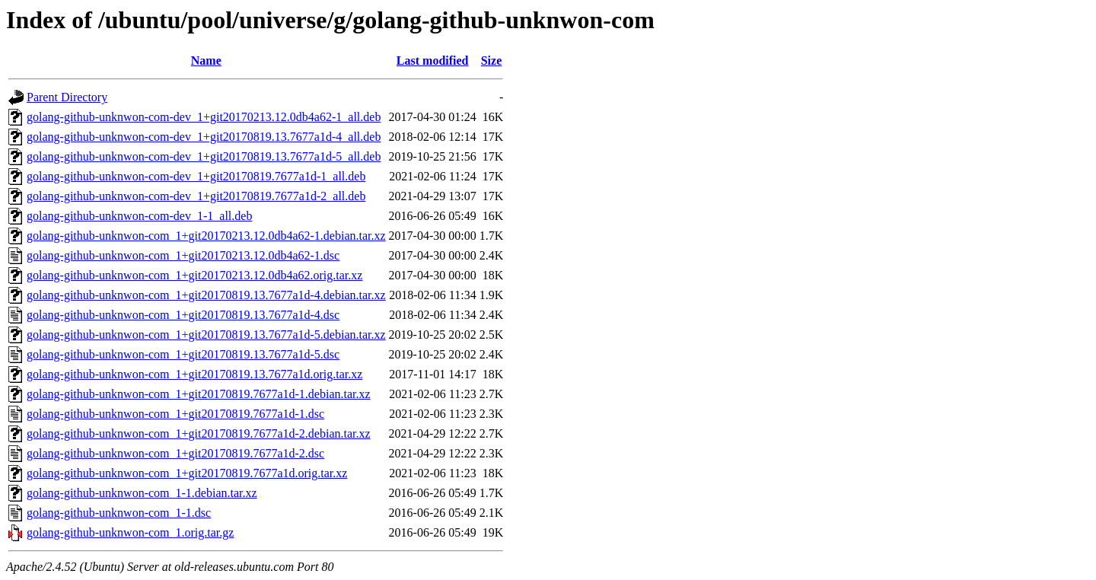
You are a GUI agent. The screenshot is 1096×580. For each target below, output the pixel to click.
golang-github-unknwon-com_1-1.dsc (119, 512)
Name (206, 60)
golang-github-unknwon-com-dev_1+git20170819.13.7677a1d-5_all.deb (204, 156)
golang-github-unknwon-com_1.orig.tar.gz (130, 532)
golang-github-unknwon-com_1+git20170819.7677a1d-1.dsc (175, 413)
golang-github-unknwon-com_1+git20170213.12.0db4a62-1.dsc (183, 255)
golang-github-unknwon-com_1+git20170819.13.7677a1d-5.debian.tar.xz (206, 334)
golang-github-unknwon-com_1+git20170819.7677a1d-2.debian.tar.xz (199, 433)
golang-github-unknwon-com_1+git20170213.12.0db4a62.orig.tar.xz (194, 275)
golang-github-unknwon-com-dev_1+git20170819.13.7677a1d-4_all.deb (204, 136)
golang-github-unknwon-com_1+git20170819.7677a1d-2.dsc (175, 453)
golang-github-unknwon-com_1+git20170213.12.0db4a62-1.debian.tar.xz (206, 235)
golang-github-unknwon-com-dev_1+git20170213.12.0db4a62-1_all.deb (204, 116)
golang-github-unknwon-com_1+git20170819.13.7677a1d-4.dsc (183, 314)
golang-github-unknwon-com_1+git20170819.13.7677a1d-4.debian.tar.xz (206, 294)
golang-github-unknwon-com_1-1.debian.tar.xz (142, 492)
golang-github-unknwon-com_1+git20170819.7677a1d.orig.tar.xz (187, 473)
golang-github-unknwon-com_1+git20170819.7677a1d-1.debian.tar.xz (199, 393)
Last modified (433, 60)
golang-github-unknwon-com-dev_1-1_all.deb (139, 215)
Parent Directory (67, 97)
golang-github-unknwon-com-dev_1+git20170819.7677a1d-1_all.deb (196, 176)
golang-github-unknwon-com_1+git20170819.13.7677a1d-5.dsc (183, 354)
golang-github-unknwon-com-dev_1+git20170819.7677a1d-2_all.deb (196, 196)
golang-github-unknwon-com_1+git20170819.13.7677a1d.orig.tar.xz (194, 374)
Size (491, 60)
